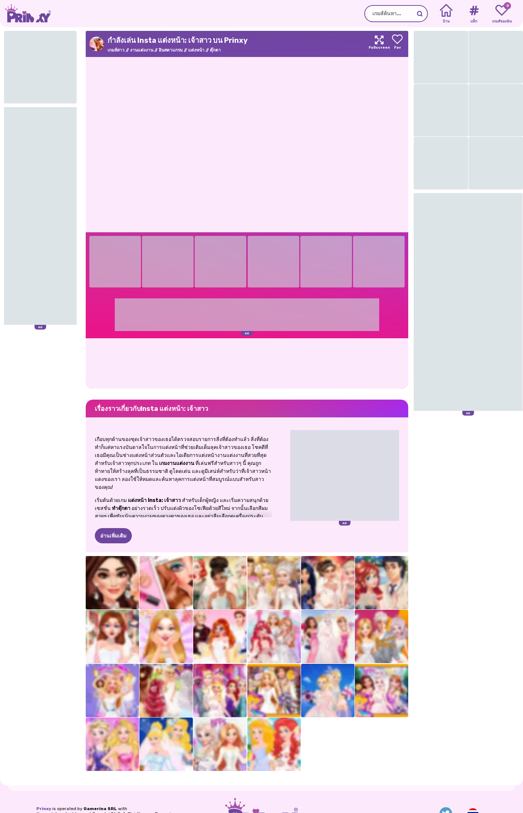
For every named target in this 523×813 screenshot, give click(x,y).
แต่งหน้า (196, 50)
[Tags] (474, 14)
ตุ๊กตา (215, 50)
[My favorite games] (502, 14)
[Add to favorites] (397, 43)
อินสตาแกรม (171, 50)
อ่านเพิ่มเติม (113, 536)
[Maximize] (379, 43)
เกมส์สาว (116, 50)
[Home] (446, 14)
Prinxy (43, 808)
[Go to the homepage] (25, 13)
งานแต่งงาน (141, 50)
